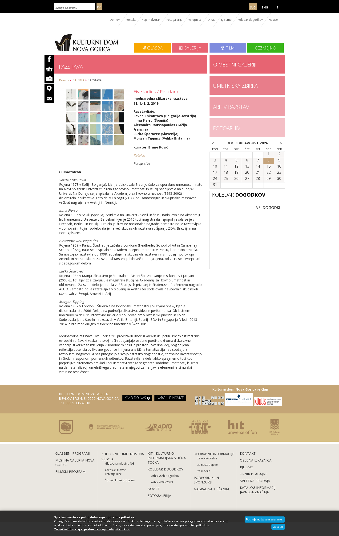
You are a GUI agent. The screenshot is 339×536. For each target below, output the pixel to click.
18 (226, 172)
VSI (268, 207)
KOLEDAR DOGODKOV (165, 469)
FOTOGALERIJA (159, 495)
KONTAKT (248, 453)
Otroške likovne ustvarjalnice (115, 472)
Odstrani (278, 526)
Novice (273, 20)
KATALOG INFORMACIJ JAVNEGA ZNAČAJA (257, 489)
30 (279, 178)
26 (236, 178)
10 (215, 166)
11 (226, 166)
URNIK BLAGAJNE (253, 474)
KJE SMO (246, 467)
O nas (211, 20)
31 (215, 184)
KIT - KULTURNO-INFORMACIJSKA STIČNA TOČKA (167, 458)
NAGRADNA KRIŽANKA (211, 489)
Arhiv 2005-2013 (162, 482)
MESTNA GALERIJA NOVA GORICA (74, 462)
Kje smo (226, 20)
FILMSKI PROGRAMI (70, 471)
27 (247, 178)
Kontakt (130, 20)
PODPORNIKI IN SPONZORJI (206, 479)
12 (236, 166)
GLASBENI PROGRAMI (72, 453)
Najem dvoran (151, 20)
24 (215, 178)
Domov (115, 20)
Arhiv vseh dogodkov (165, 476)
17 (215, 172)
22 (268, 172)
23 (279, 172)
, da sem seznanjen (264, 519)
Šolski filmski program (120, 480)
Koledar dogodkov (250, 20)
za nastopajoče (207, 465)
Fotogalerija (174, 20)
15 (268, 166)
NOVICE (154, 489)
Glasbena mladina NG (119, 464)
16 (279, 166)
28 (258, 178)
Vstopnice (195, 20)
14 (258, 166)
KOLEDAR (238, 194)
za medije (203, 471)
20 (247, 172)
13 (247, 166)
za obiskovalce (207, 458)
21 (258, 172)
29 (268, 178)
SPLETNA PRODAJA (255, 480)
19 (236, 172)
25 (226, 178)
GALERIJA (78, 80)
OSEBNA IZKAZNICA (255, 460)
